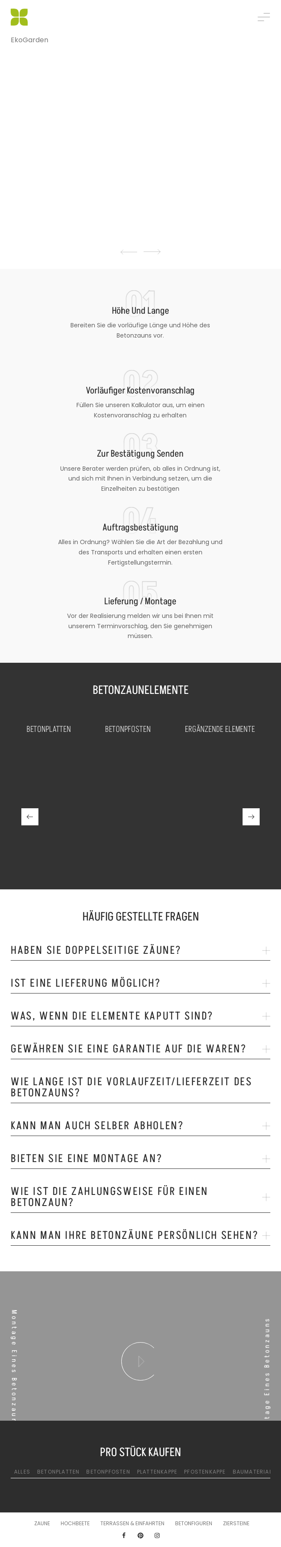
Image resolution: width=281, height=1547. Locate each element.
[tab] (140, 953)
